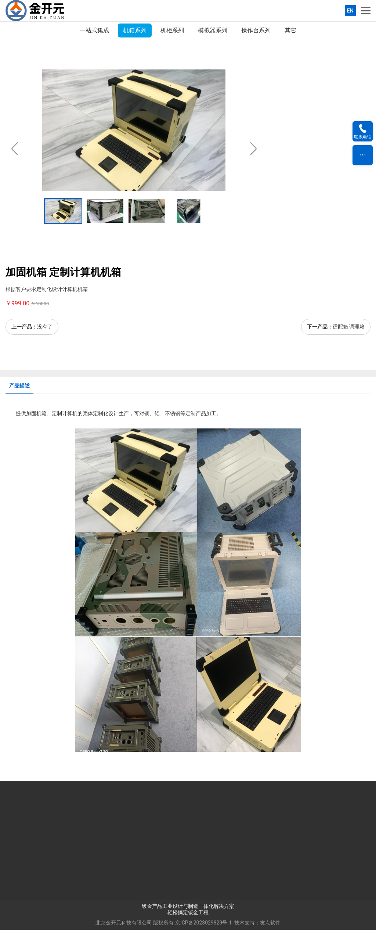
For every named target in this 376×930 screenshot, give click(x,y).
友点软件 (270, 923)
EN (350, 11)
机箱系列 (135, 30)
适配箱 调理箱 (349, 327)
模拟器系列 (212, 30)
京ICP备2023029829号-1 (203, 923)
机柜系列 (172, 30)
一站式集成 (94, 30)
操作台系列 (256, 30)
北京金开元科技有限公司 (123, 923)
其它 (290, 30)
